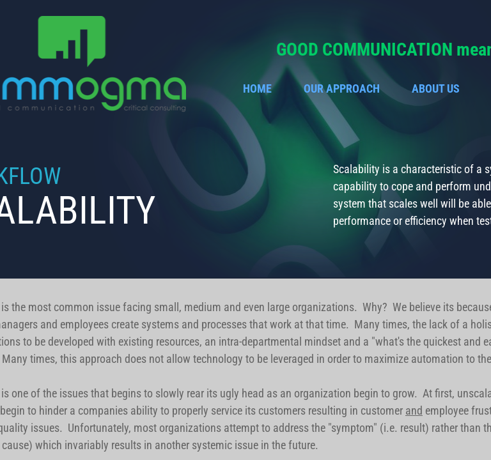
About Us (436, 88)
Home (257, 88)
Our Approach (342, 88)
